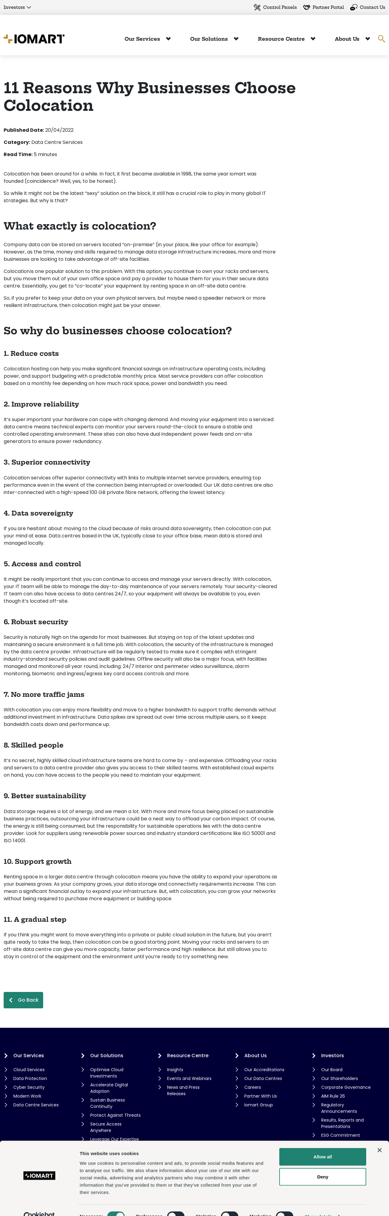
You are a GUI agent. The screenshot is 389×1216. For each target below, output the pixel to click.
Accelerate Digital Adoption (109, 1088)
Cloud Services (29, 1070)
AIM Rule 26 (333, 1096)
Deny (323, 1164)
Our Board (332, 1070)
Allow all (323, 1144)
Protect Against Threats (115, 1115)
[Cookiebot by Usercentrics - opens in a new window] (39, 1204)
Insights (175, 1070)
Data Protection (30, 1078)
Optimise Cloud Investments (106, 1073)
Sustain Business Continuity (107, 1103)
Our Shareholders (339, 1078)
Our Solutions (209, 39)
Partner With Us (260, 1096)
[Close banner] (379, 1138)
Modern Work (27, 1096)
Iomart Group (258, 1105)
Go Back (28, 999)
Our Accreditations (264, 1070)
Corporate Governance (346, 1087)
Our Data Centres (263, 1078)
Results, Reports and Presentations (342, 1123)
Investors (14, 7)
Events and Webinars (189, 1078)
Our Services (143, 39)
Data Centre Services (36, 1105)
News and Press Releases (183, 1090)
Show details (319, 1204)
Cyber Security (29, 1087)
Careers (252, 1087)
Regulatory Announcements (339, 1108)
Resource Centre (282, 39)
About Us (348, 39)
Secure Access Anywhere (106, 1127)
